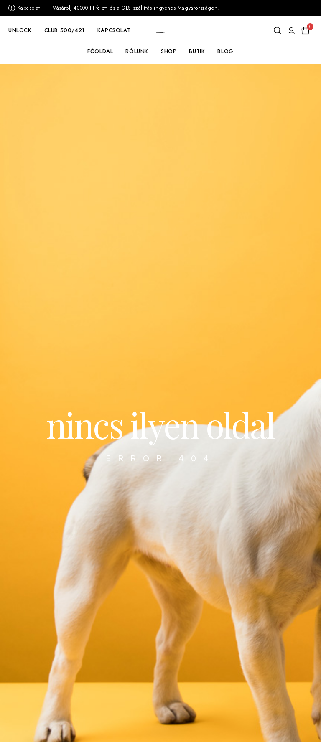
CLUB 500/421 (64, 30)
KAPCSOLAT (113, 30)
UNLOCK (20, 30)
